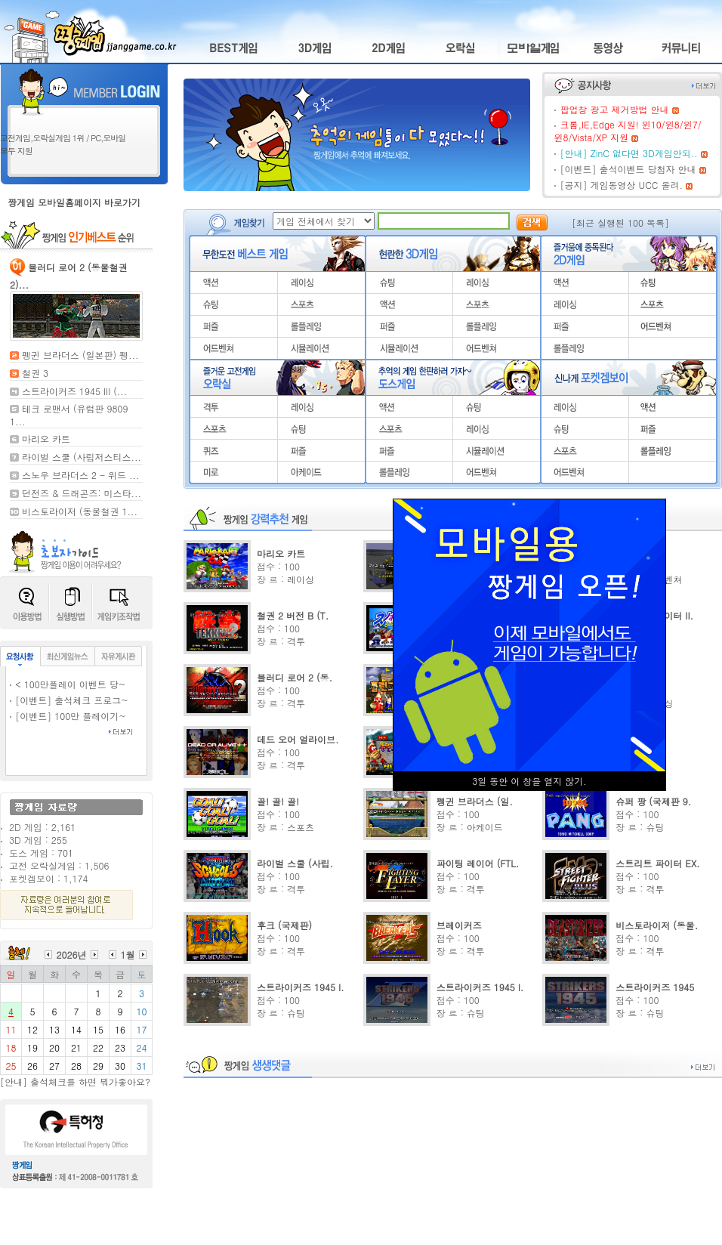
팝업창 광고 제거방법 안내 (614, 109)
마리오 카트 (46, 438)
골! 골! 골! (278, 801)
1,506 (97, 865)
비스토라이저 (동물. (657, 925)
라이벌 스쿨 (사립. (295, 863)
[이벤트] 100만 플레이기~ (70, 715)
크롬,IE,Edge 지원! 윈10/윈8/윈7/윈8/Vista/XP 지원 (627, 131)
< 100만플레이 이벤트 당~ (70, 684)
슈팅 (655, 826)
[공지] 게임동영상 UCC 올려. (621, 184)
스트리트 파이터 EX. (657, 863)
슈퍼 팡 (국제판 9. (653, 801)
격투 (296, 641)
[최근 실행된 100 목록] (620, 222)
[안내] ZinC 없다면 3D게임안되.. (628, 153)
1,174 (75, 878)
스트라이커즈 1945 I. (300, 987)
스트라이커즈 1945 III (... (74, 391)
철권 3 (35, 372)
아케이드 (485, 826)
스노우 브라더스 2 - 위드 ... (81, 474)
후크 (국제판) (284, 925)
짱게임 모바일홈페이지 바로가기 (74, 202)
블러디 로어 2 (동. (294, 677)
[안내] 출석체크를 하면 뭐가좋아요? (75, 1081)
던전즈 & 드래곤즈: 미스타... (81, 493)
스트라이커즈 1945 (655, 987)
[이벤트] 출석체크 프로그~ (71, 700)
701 (65, 852)
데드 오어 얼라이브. (298, 739)
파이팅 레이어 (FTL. (478, 863)
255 (59, 839)
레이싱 (300, 579)
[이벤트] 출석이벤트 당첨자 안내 (628, 168)
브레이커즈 (459, 925)
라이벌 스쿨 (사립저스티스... (81, 456)
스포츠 (300, 826)
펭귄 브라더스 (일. (475, 801)
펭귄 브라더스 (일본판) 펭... (80, 354)
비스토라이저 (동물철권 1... (79, 511)
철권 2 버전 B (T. (293, 615)
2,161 (63, 826)
